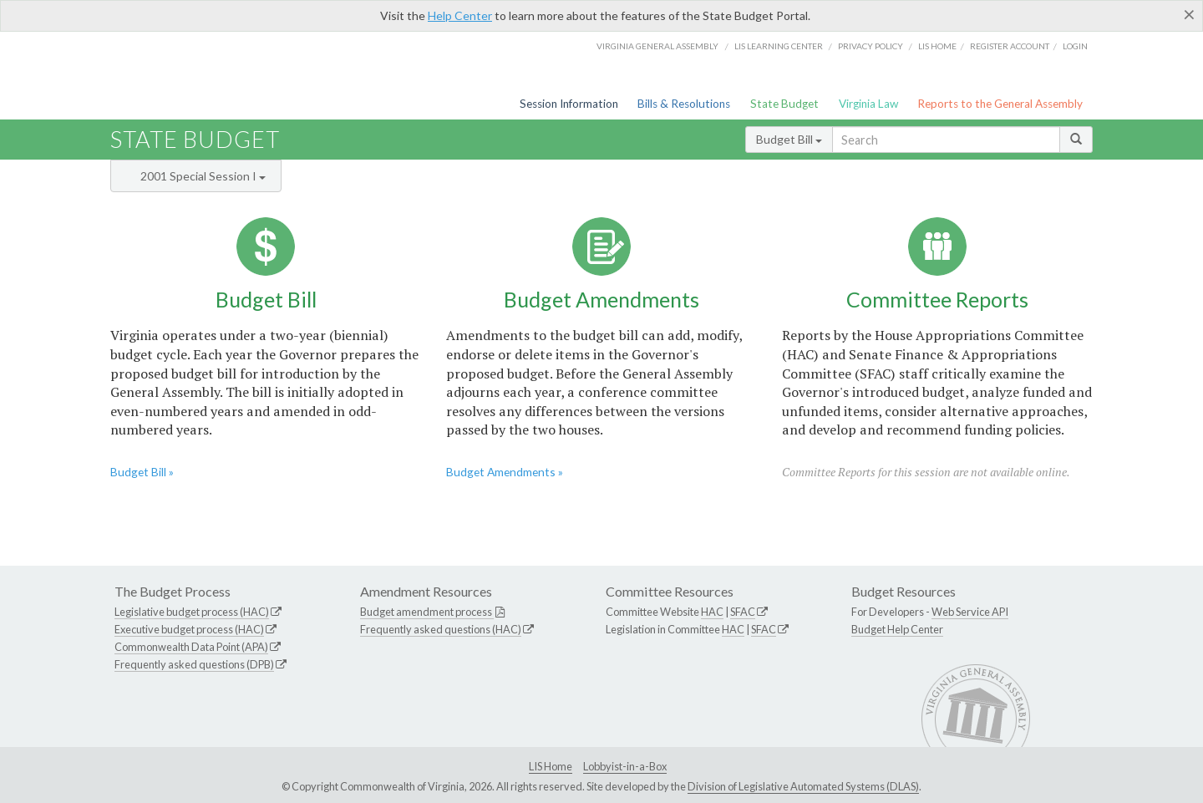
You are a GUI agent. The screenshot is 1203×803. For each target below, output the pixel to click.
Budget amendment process (427, 611)
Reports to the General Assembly (1000, 103)
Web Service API (969, 611)
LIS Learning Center (778, 46)
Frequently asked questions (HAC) (440, 629)
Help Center (460, 15)
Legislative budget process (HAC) (191, 611)
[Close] (1189, 14)
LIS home (937, 46)
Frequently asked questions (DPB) (194, 664)
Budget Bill (789, 139)
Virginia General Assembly (657, 46)
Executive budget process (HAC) (189, 629)
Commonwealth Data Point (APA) (191, 646)
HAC (712, 611)
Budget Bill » (142, 472)
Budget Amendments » (504, 472)
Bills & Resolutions (683, 103)
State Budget (784, 103)
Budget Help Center (897, 629)
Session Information (569, 103)
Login (1075, 46)
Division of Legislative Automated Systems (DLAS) (803, 786)
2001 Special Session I (203, 176)
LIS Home (550, 766)
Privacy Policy (870, 46)
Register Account (1009, 46)
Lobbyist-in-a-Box (625, 766)
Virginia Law (868, 103)
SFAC (742, 611)
